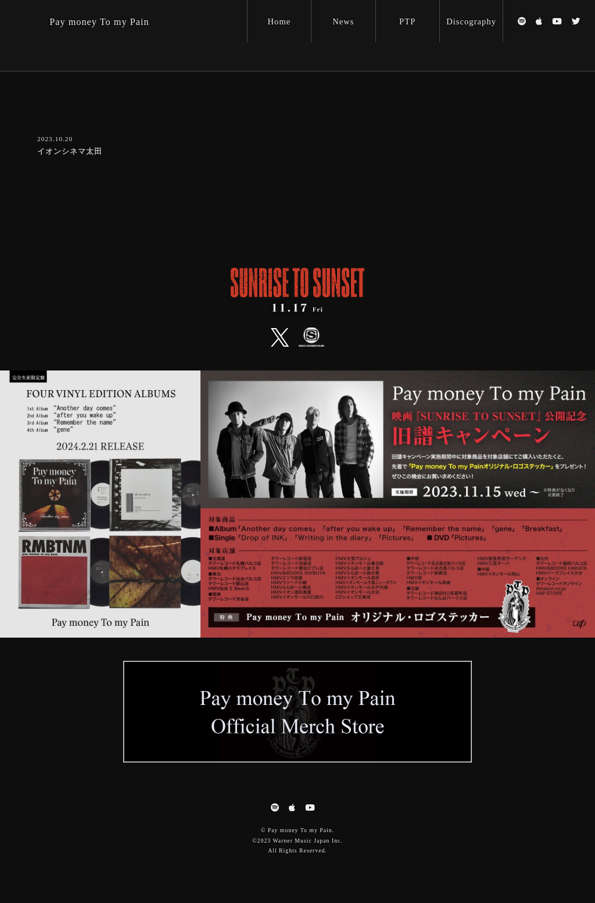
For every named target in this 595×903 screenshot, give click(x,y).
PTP (407, 21)
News (343, 21)
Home (279, 21)
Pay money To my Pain (99, 21)
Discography (471, 21)
